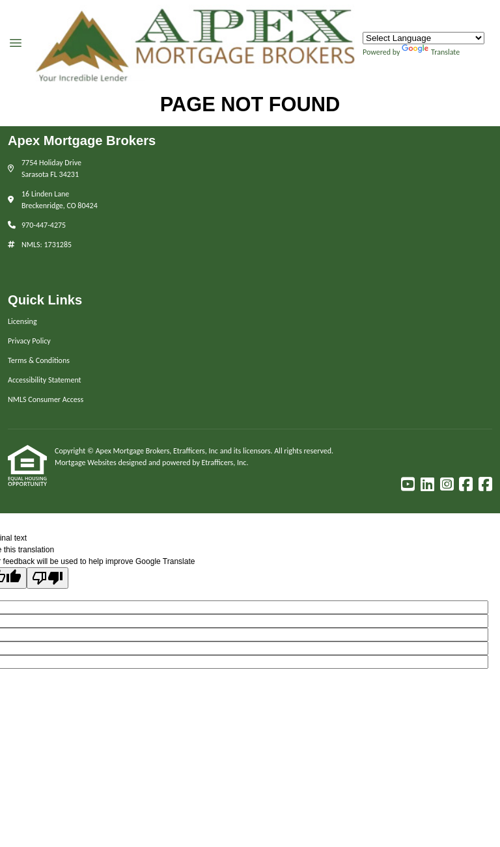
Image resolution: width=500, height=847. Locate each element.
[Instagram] (447, 484)
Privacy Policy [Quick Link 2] (29, 340)
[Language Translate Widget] (423, 38)
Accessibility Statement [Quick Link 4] (44, 379)
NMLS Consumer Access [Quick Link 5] (45, 399)
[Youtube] (408, 484)
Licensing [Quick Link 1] (22, 321)
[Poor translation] (47, 578)
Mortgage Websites (86, 462)
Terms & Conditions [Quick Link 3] (39, 360)
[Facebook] (466, 484)
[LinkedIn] (427, 484)
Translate (431, 52)
